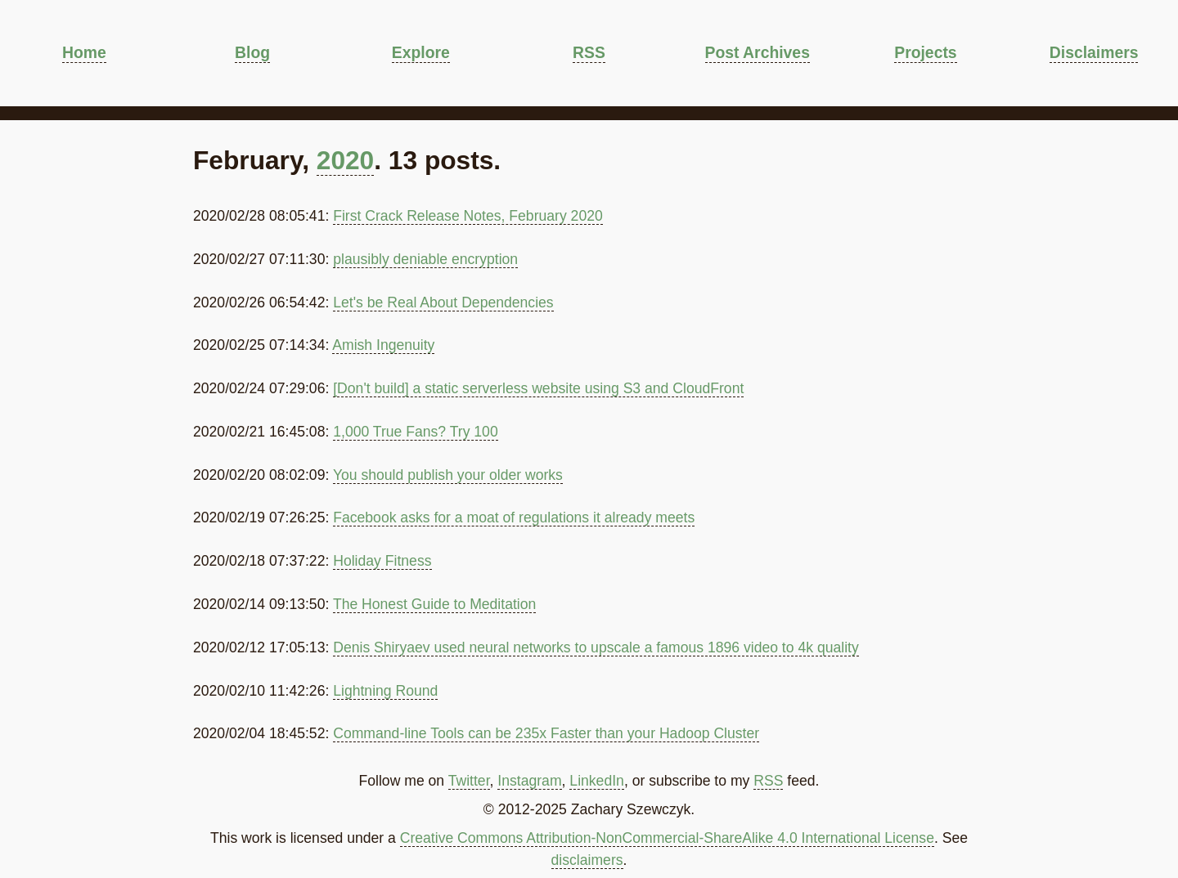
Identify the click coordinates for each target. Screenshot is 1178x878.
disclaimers (587, 860)
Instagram (529, 781)
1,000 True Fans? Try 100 (415, 431)
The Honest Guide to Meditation (434, 604)
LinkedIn (596, 781)
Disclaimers (1094, 52)
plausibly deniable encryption (425, 259)
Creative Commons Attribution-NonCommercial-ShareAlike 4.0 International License (667, 838)
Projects (925, 52)
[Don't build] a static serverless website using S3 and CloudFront (538, 388)
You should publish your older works (448, 475)
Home (84, 52)
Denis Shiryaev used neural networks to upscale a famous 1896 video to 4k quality (596, 647)
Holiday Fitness (382, 561)
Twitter (469, 781)
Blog (252, 52)
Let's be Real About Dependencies (443, 302)
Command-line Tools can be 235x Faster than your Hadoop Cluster (546, 733)
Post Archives (757, 52)
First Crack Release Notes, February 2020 (468, 216)
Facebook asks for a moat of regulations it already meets (514, 517)
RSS (589, 52)
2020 (345, 160)
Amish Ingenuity (383, 345)
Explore (421, 52)
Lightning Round (385, 691)
